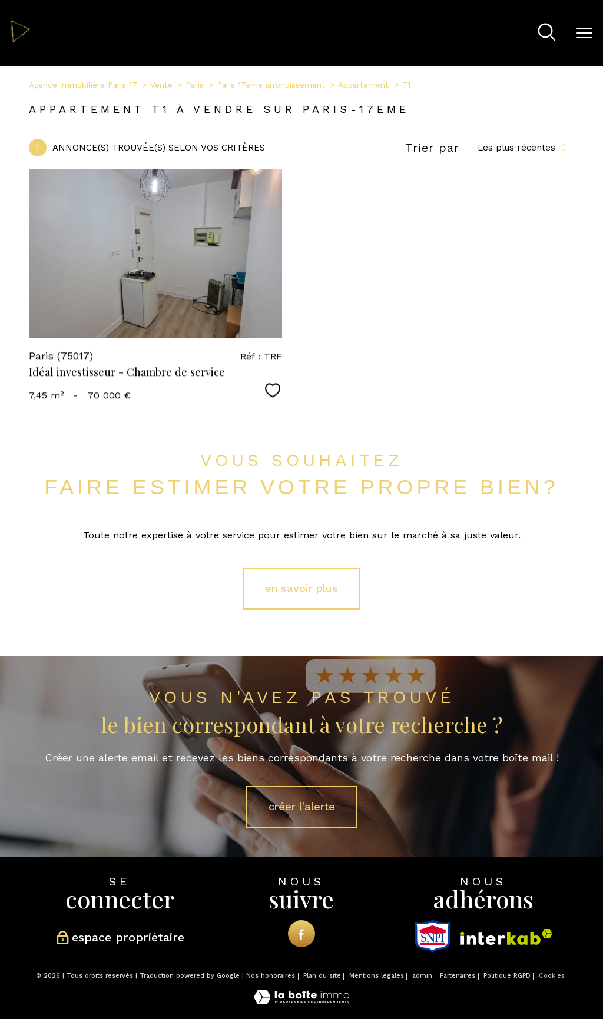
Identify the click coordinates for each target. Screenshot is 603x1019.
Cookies (552, 976)
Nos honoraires (270, 976)
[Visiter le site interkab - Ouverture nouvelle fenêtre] (506, 937)
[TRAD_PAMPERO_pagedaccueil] (20, 39)
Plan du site (322, 976)
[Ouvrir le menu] (584, 33)
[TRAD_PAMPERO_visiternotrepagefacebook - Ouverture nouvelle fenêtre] (301, 933)
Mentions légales (376, 976)
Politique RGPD (507, 976)
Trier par (432, 148)
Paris (194, 84)
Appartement (363, 84)
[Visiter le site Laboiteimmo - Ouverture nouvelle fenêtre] (301, 1001)
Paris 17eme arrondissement (271, 84)
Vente (161, 84)
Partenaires (457, 976)
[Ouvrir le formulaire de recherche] (546, 33)
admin (422, 976)
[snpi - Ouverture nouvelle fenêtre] (432, 936)
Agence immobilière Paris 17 (83, 84)
